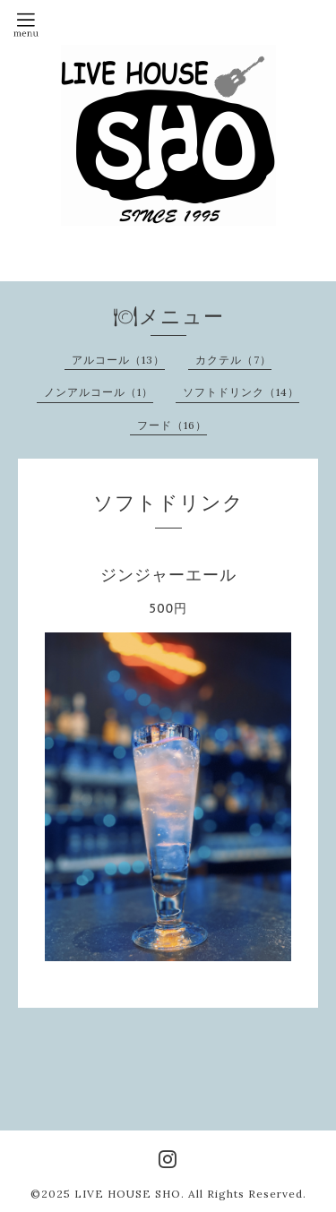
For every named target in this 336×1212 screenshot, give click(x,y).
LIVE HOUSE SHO (127, 1193)
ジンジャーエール (168, 574)
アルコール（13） (118, 359)
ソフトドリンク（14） (241, 392)
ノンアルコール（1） (98, 392)
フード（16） (172, 425)
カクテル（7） (233, 359)
